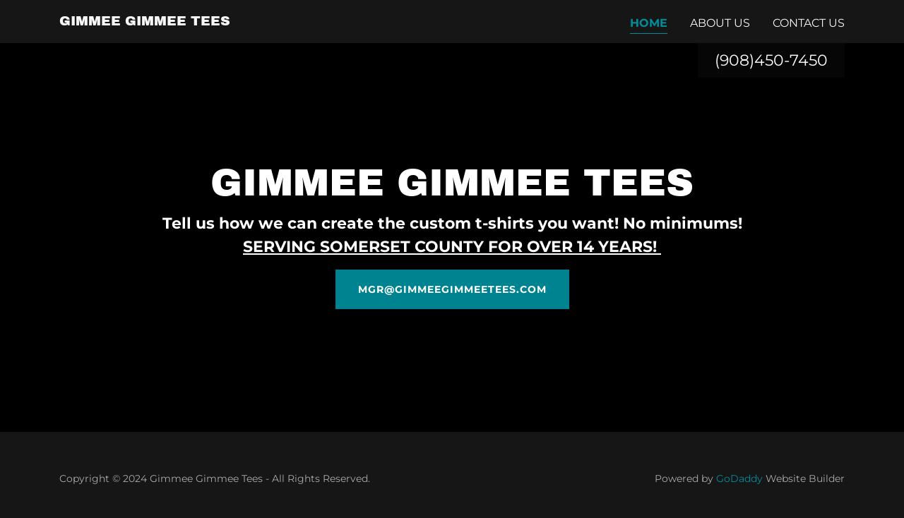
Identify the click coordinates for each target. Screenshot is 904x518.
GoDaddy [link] (739, 478)
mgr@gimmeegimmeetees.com (452, 289)
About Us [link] (720, 23)
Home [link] (648, 23)
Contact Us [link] (809, 23)
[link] (144, 21)
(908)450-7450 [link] (771, 60)
